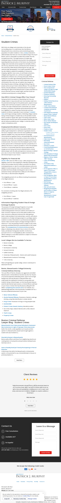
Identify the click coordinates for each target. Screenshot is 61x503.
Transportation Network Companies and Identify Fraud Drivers (50, 109)
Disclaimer (23, 481)
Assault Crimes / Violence (50, 114)
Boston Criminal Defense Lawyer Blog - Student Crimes (15, 321)
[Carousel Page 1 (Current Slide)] (24, 401)
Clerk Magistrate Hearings (51, 112)
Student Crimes (48, 130)
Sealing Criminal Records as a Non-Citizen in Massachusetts (51, 102)
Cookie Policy (26, 496)
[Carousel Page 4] (33, 401)
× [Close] (43, 493)
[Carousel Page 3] (30, 401)
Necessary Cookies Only (19, 498)
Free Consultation (54, 1)
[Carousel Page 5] (36, 401)
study (26, 53)
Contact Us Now (7, 19)
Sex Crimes (47, 144)
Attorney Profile (12, 7)
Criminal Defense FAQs (50, 84)
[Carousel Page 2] (27, 401)
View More (30, 405)
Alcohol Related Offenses (11, 297)
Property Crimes (8, 315)
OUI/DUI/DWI (7, 304)
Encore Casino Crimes (49, 86)
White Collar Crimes (49, 119)
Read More (19, 360)
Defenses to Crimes (49, 145)
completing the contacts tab (14, 287)
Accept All (6, 498)
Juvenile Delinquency (49, 92)
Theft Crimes (7, 313)
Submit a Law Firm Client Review (30, 410)
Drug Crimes (7, 301)
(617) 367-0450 (55, 3)
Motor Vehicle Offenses (10, 295)
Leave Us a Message (45, 426)
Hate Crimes (47, 125)
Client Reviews (33, 7)
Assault (15, 306)
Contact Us (56, 7)
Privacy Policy (30, 481)
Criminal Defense (8, 35)
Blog (41, 7)
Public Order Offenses (49, 139)
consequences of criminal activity (18, 227)
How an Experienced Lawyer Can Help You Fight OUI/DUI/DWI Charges (51, 89)
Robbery (46, 99)
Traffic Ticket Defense (49, 106)
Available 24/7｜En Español (52, 4)
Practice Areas (22, 7)
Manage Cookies (32, 498)
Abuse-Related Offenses (50, 116)
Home (3, 7)
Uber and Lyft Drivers (49, 187)
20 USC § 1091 (5, 160)
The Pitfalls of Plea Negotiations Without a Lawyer (50, 165)
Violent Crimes (8, 306)
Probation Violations (49, 94)
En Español (48, 7)
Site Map (36, 481)
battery (20, 306)
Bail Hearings (47, 182)
